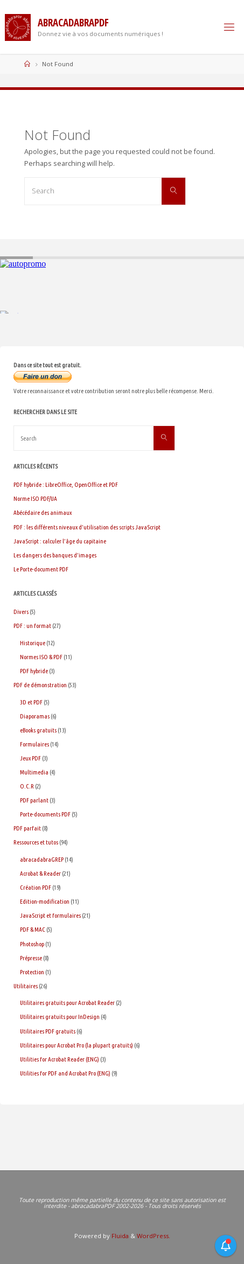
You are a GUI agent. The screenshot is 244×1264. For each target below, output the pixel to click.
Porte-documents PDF (45, 814)
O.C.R (27, 786)
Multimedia (34, 772)
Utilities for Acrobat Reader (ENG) (59, 1059)
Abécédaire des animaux (42, 512)
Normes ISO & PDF (41, 656)
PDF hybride (34, 670)
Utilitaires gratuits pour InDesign (60, 1016)
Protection (32, 971)
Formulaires (34, 744)
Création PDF (35, 887)
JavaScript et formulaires (50, 915)
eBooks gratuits (38, 730)
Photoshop (32, 943)
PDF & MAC (32, 929)
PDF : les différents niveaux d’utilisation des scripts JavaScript (87, 526)
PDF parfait (27, 828)
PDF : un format (32, 625)
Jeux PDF (30, 758)
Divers (21, 611)
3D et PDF (31, 702)
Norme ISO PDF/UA (35, 498)
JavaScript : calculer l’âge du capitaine (59, 540)
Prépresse (31, 957)
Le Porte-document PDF (40, 568)
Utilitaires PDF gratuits (47, 1031)
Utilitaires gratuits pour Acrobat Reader (67, 1002)
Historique (32, 642)
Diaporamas (35, 716)
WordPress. (153, 1236)
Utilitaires (25, 985)
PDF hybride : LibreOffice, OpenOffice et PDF (65, 484)
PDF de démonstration (40, 684)
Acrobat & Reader (40, 873)
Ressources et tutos (35, 842)
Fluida (119, 1236)
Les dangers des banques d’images (54, 554)
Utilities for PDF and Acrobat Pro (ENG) (65, 1073)
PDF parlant (34, 800)
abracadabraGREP (42, 859)
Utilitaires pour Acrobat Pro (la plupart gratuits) (76, 1045)
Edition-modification (44, 901)
